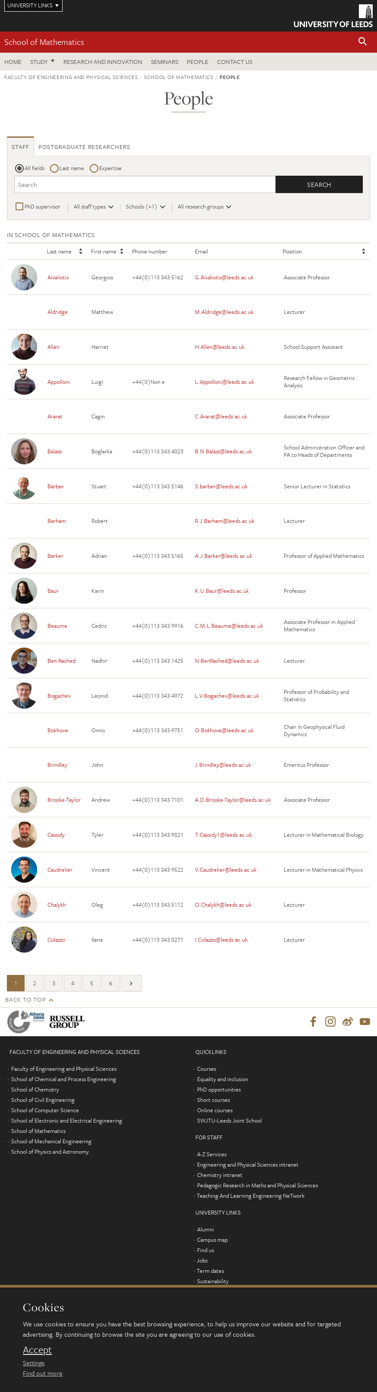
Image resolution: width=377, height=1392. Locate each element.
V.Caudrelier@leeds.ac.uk (226, 869)
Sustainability (213, 1281)
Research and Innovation (102, 61)
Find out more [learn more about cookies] (43, 1373)
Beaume (57, 625)
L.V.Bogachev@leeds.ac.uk (227, 695)
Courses (206, 1069)
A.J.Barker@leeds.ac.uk (223, 555)
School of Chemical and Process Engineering (63, 1079)
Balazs (54, 451)
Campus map (212, 1240)
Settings (33, 1362)
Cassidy (56, 834)
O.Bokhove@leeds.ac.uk (224, 730)
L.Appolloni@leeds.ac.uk (224, 381)
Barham (56, 521)
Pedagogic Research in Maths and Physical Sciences (257, 1185)
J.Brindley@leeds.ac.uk (223, 765)
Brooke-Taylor (64, 799)
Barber (55, 486)
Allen (53, 346)
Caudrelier (59, 869)
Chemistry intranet (219, 1175)
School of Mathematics (44, 41)
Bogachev (59, 695)
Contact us (234, 61)
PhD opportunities (219, 1089)
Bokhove (57, 730)
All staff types (90, 206)
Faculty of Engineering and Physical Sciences (71, 77)
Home (13, 61)
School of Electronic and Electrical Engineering (66, 1121)
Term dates (210, 1271)
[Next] (131, 983)
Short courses (213, 1100)
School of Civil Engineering (43, 1100)
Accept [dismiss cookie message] (37, 1350)
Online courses (214, 1110)
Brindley (57, 765)
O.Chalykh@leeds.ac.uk (223, 904)
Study (39, 61)
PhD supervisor (42, 206)
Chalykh (56, 904)
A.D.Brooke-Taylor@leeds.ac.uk (233, 799)
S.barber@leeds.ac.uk (221, 486)
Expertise (110, 168)
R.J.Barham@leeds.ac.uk (224, 521)
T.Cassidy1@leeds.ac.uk (223, 834)
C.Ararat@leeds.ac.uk (221, 416)
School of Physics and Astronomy (50, 1152)
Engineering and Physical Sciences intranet (247, 1165)
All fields (34, 168)
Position (292, 251)
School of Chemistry (35, 1089)
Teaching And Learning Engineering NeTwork (251, 1196)
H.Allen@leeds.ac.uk (220, 346)
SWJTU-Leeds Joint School (229, 1121)
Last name (72, 168)
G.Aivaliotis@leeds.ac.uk (224, 277)
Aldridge (57, 312)
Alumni (205, 1229)
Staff (20, 146)
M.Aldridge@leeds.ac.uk (224, 312)
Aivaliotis (58, 277)
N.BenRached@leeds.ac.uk (227, 660)
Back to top (25, 999)
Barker (55, 555)
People (197, 61)
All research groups (200, 206)
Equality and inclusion (222, 1079)
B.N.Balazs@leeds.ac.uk (223, 451)
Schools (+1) (141, 206)
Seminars (164, 61)
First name (103, 251)
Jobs (202, 1260)
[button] (363, 42)
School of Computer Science (45, 1110)
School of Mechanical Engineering (51, 1141)
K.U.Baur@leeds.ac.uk (222, 590)
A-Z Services (211, 1154)
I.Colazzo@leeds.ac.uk (221, 939)
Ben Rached (61, 660)
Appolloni (58, 381)
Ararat (55, 416)
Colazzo (56, 939)
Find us (205, 1250)
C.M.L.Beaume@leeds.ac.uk (229, 625)
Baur (53, 590)
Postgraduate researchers (84, 146)
